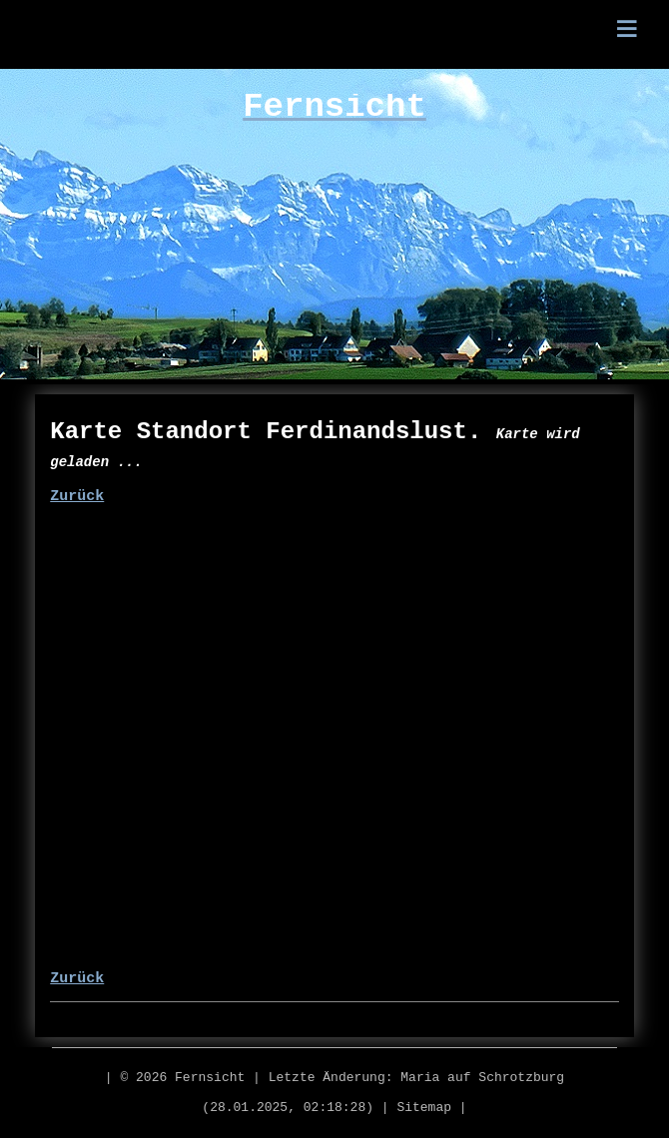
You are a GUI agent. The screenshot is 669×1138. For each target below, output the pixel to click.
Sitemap (423, 1107)
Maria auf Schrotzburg (482, 1077)
